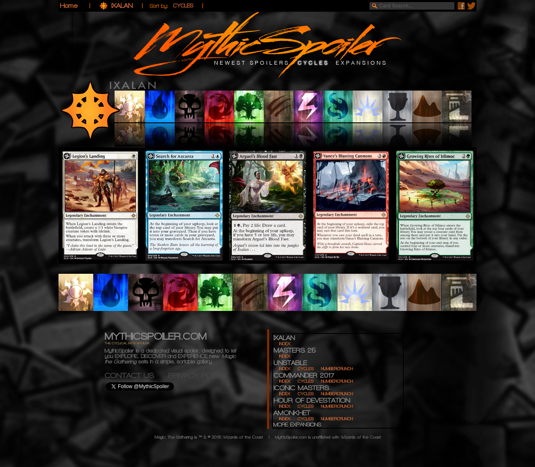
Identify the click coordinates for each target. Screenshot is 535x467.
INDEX (284, 343)
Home (68, 5)
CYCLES (305, 368)
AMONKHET (291, 413)
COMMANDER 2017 (303, 375)
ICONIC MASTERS (301, 387)
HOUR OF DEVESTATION (311, 400)
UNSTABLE (290, 362)
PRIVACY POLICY (197, 375)
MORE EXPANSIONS (297, 424)
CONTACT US (136, 375)
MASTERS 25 (294, 350)
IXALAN (123, 5)
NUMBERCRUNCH (337, 368)
